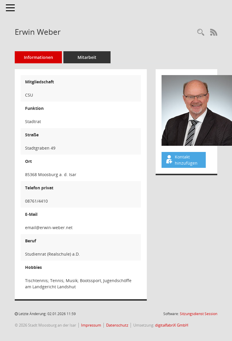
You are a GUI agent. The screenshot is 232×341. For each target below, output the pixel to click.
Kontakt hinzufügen (181, 160)
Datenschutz (117, 325)
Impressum (91, 325)
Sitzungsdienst (198, 313)
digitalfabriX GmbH (171, 325)
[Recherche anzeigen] (200, 32)
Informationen (38, 57)
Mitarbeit (87, 57)
